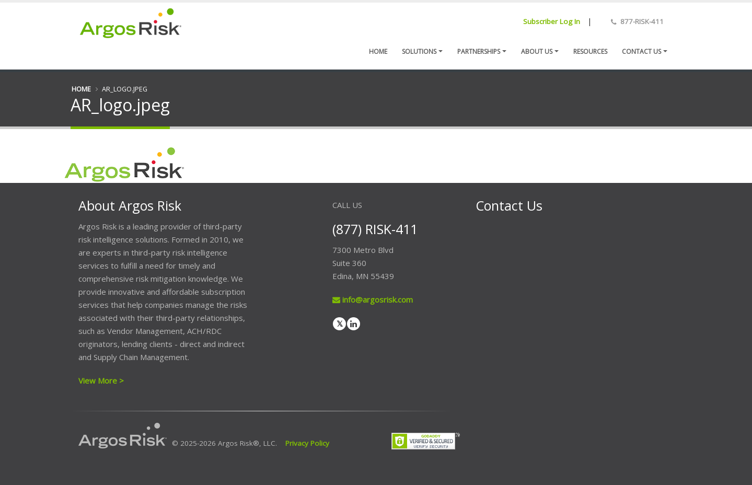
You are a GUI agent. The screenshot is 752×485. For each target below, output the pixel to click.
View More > (101, 380)
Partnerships (478, 51)
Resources (590, 51)
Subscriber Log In (551, 21)
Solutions (419, 51)
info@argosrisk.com (372, 299)
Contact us (641, 51)
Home (378, 51)
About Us (536, 51)
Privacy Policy (307, 443)
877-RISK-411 (642, 21)
